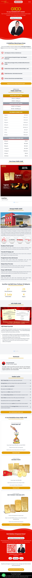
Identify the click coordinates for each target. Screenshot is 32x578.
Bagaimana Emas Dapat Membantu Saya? (16, 83)
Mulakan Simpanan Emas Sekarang (16, 538)
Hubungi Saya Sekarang (16, 18)
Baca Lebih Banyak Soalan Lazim (16, 412)
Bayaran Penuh (16, 488)
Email (21, 558)
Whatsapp (16, 558)
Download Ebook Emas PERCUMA (16, 569)
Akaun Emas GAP (16, 452)
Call (10, 558)
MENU (29, 1)
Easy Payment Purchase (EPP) (16, 524)
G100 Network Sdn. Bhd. (17, 573)
